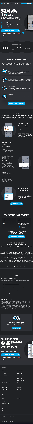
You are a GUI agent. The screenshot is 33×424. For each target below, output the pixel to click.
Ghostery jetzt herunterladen (16, 103)
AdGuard (3, 384)
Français (18, 401)
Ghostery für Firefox (20, 373)
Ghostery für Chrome (20, 371)
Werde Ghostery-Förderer (26, 3)
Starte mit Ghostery (16, 204)
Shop (17, 3)
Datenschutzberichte (5, 403)
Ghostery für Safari (20, 375)
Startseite (8, 3)
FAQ (17, 384)
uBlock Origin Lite (4, 396)
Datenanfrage (19, 389)
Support (12, 3)
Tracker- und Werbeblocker (6, 371)
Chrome (4, 33)
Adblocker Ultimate (4, 387)
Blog (15, 3)
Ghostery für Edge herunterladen (10, 30)
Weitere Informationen (16, 423)
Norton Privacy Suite (4, 389)
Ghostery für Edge (20, 378)
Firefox (9, 33)
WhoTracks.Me (4, 375)
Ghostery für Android (20, 380)
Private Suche (4, 373)
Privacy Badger (4, 392)
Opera (19, 33)
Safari (14, 33)
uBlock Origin (3, 394)
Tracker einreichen (19, 387)
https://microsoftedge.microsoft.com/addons (11, 284)
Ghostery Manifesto (4, 401)
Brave (3, 35)
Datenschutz (18, 392)
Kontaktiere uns (16, 328)
